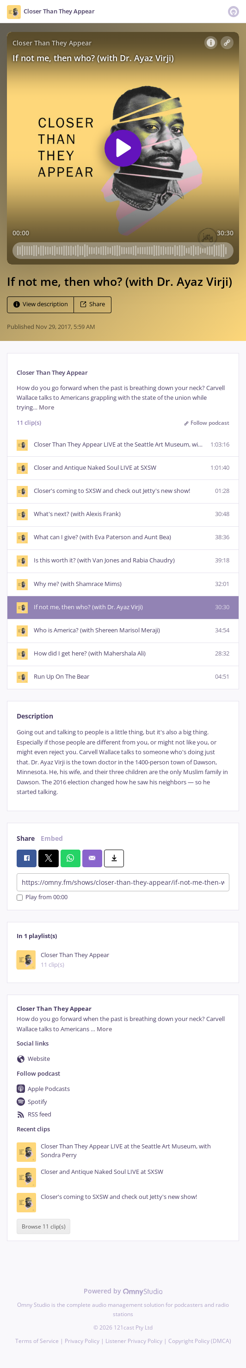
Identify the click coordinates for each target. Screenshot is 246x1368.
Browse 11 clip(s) (44, 1226)
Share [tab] (26, 838)
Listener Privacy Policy (133, 1341)
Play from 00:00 (42, 898)
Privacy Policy (82, 1341)
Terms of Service (37, 1341)
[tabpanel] (123, 762)
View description (40, 304)
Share (92, 304)
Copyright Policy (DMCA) (199, 1341)
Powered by (123, 1290)
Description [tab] (35, 716)
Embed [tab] (52, 838)
